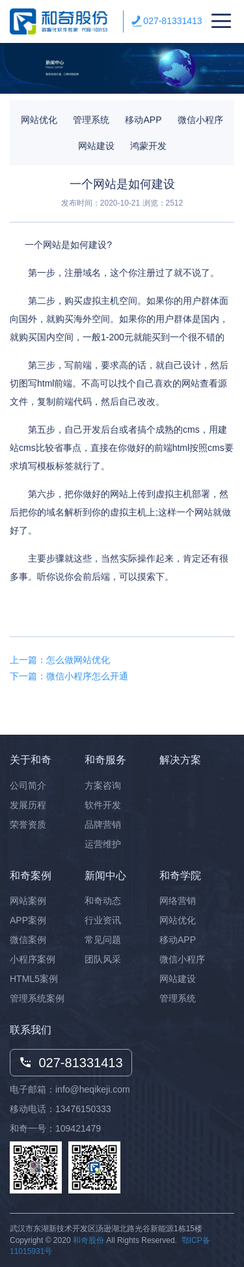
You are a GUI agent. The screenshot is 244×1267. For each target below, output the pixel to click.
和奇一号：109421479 (55, 1128)
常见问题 (103, 939)
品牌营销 (103, 824)
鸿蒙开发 (148, 146)
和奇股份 (88, 1240)
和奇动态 (103, 900)
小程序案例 (32, 959)
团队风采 (103, 959)
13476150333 (83, 1109)
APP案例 (28, 920)
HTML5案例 (34, 979)
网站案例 (28, 900)
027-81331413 (172, 21)
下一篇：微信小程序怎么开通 (69, 676)
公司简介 (28, 785)
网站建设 (96, 146)
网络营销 (177, 900)
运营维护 (103, 844)
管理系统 (91, 120)
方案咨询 (103, 785)
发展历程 (28, 805)
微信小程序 (200, 120)
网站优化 (39, 120)
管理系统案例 (37, 998)
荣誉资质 (28, 824)
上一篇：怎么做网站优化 (60, 660)
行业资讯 (103, 920)
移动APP (143, 120)
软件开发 (103, 805)
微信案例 (28, 939)
